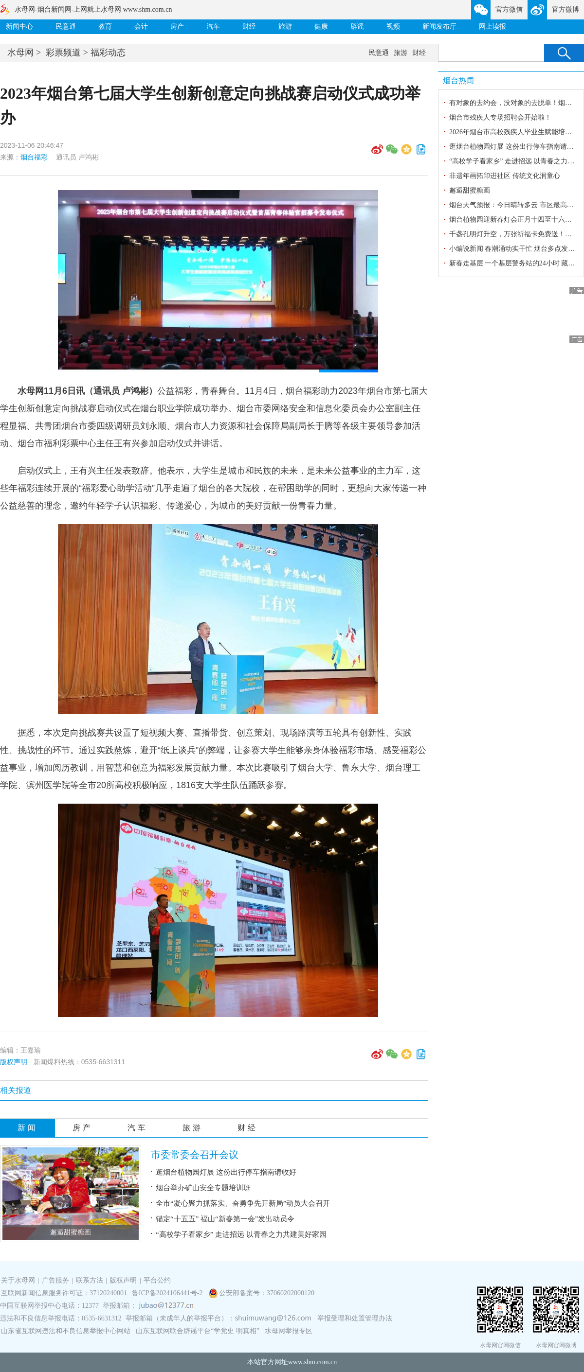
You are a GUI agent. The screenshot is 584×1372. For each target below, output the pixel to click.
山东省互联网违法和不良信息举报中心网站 (65, 1331)
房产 (177, 26)
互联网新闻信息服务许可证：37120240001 (64, 1293)
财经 (249, 26)
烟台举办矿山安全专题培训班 (203, 1188)
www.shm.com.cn (312, 1362)
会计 (141, 26)
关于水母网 (19, 1280)
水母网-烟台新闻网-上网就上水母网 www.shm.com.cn (93, 9)
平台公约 (157, 1280)
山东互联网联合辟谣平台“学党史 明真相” (197, 1331)
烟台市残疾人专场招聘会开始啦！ (500, 117)
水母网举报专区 (288, 1331)
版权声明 (13, 1062)
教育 (105, 26)
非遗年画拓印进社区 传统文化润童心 (504, 175)
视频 (393, 26)
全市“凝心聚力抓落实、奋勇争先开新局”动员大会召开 (243, 1203)
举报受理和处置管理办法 (354, 1318)
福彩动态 (108, 52)
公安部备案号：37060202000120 (266, 1293)
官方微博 (565, 9)
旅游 (285, 26)
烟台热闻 (458, 80)
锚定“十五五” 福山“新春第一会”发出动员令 (225, 1219)
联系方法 (89, 1280)
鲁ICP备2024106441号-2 (168, 1293)
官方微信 (509, 9)
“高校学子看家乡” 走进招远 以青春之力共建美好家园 (241, 1234)
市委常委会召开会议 (194, 1154)
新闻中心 (19, 26)
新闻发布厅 (439, 26)
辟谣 (357, 26)
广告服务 (55, 1280)
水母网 (20, 52)
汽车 (213, 26)
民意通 (65, 26)
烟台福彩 (34, 157)
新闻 (28, 1128)
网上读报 (492, 26)
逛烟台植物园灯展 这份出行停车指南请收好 (226, 1172)
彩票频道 (63, 52)
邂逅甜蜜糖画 (70, 1232)
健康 (321, 26)
